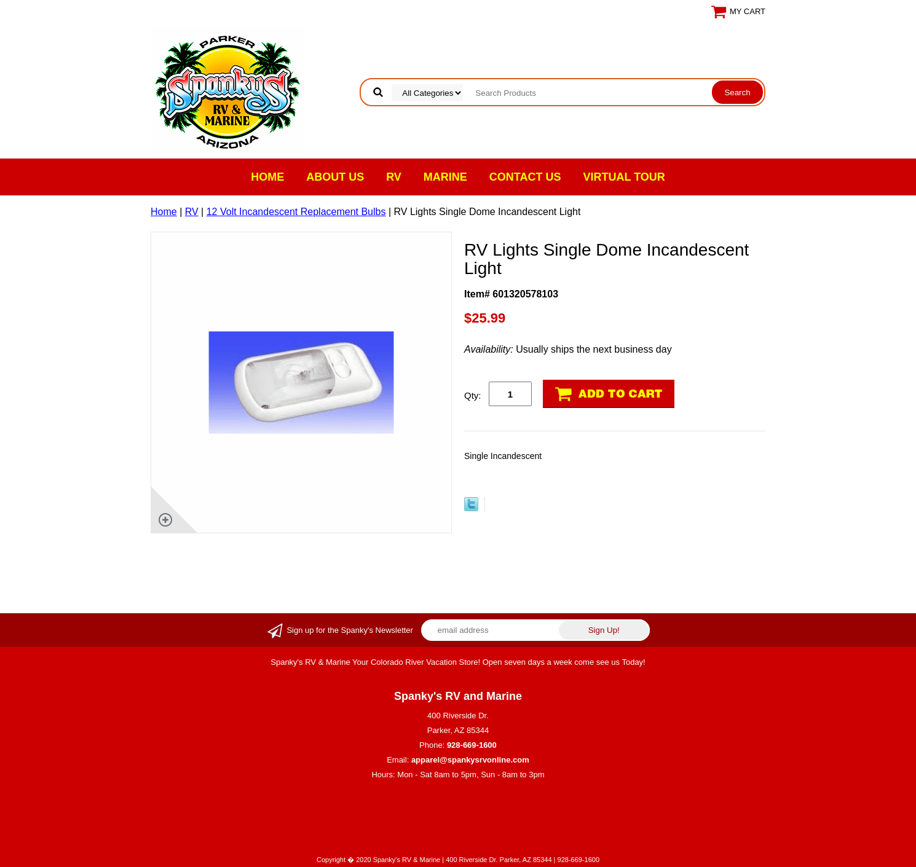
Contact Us (525, 177)
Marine (445, 177)
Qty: (472, 395)
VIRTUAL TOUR (624, 177)
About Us (335, 177)
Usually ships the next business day (568, 349)
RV (393, 177)
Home (267, 177)
